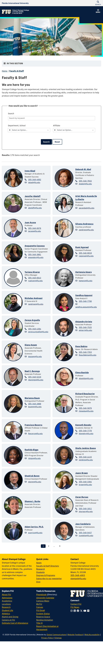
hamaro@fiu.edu (85, 281)
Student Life (7, 610)
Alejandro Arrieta (83, 321)
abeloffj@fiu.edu (35, 208)
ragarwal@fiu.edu (86, 256)
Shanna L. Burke (32, 501)
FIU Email (40, 610)
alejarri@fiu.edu (85, 330)
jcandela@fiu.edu (86, 535)
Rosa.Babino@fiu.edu (87, 355)
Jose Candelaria (83, 524)
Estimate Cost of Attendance (15, 623)
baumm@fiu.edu (34, 407)
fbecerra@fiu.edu (35, 433)
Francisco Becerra (33, 425)
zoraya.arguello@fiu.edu (38, 332)
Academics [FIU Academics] (7, 601)
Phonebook (41, 594)
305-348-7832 (85, 181)
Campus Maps (42, 601)
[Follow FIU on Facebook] (78, 610)
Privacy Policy (47, 638)
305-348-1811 (85, 509)
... (54, 546)
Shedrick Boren (32, 476)
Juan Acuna (30, 222)
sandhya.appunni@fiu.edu (86, 307)
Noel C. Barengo (32, 371)
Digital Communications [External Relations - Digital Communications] (56, 635)
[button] (98, 11)
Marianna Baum (32, 398)
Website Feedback (75, 635)
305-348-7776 (85, 431)
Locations (6, 604)
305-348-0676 (34, 228)
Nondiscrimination (44, 620)
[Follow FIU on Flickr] (88, 610)
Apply (39, 562)
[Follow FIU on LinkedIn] (75, 610)
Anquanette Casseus (35, 246)
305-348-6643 (34, 278)
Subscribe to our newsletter (49, 578)
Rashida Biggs (31, 449)
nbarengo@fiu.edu (35, 380)
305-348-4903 (77, 575)
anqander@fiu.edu (35, 257)
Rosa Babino (81, 346)
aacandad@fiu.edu (86, 208)
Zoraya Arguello (32, 320)
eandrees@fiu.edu (86, 230)
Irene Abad (30, 171)
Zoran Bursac (81, 497)
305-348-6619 (85, 253)
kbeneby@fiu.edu (86, 433)
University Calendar (45, 598)
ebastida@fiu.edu (86, 378)
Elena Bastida (82, 372)
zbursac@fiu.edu (86, 511)
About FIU (6, 594)
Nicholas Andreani (33, 298)
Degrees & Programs (45, 575)
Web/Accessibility (92, 635)
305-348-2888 (34, 404)
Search (46, 142)
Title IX (39, 623)
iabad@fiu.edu (34, 182)
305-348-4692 (34, 180)
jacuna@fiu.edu (34, 231)
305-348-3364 (85, 482)
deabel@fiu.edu (85, 184)
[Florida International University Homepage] (15, 3)
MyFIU (39, 604)
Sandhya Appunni (83, 295)
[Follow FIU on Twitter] (81, 610)
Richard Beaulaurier (85, 393)
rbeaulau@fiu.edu (86, 411)
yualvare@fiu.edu (35, 281)
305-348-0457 (85, 533)
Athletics (6, 613)
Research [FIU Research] (6, 607)
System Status (43, 613)
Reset (57, 142)
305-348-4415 (85, 457)
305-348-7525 (85, 327)
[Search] (51, 118)
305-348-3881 (34, 254)
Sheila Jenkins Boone (85, 448)
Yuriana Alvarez (32, 272)
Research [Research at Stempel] (40, 569)
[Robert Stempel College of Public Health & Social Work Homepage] (15, 11)
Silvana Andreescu (84, 224)
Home (4, 71)
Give (38, 582)
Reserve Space (43, 616)
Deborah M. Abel (83, 169)
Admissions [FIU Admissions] (7, 598)
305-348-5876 (85, 408)
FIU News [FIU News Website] (74, 607)
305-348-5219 (34, 377)
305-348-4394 (34, 329)
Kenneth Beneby (83, 425)
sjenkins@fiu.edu (86, 460)
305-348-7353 (85, 352)
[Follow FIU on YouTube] (85, 610)
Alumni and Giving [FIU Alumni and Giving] (10, 616)
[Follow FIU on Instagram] (72, 610)
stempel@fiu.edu (78, 578)
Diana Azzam (31, 345)
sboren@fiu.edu (34, 482)
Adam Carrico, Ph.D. (34, 527)
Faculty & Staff (16, 71)
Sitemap (58, 638)
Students (40, 572)
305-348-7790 (85, 301)
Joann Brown (81, 473)
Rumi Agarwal (82, 247)
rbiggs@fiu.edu (34, 458)
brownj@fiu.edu (85, 485)
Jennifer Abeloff (32, 196)
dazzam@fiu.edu (35, 356)
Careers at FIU (8, 620)
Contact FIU (75, 604)
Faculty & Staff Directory (47, 566)
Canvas (39, 607)
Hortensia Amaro (83, 272)
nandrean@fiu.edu (35, 304)
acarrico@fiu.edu (35, 533)
